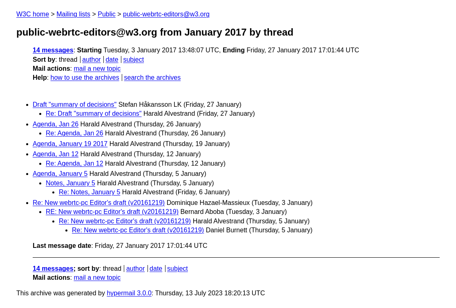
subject (133, 59)
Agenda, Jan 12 (55, 154)
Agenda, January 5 (60, 173)
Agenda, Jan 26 (55, 124)
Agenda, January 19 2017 (70, 143)
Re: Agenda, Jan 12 (74, 163)
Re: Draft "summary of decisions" (94, 113)
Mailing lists (73, 14)
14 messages (53, 50)
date (111, 59)
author (91, 59)
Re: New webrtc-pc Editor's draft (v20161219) (99, 202)
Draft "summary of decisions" (74, 104)
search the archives (152, 77)
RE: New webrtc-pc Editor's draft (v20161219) (112, 211)
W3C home (32, 14)
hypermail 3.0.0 (129, 293)
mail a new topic (97, 68)
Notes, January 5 (70, 183)
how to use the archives (85, 77)
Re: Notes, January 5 (89, 192)
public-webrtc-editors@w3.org (166, 14)
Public (107, 14)
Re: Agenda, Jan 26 (74, 133)
